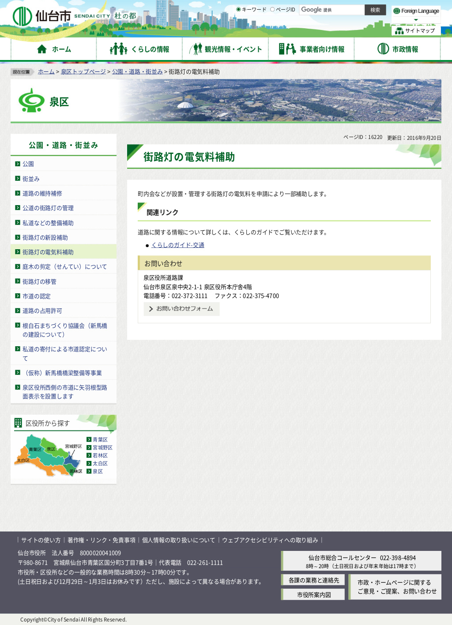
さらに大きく (368, 19)
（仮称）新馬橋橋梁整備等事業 (62, 372)
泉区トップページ (83, 71)
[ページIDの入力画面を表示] (272, 30)
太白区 (100, 463)
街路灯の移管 (39, 281)
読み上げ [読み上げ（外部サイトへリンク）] (290, 8)
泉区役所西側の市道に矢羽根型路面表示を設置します (65, 391)
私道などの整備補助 (48, 222)
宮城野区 (103, 447)
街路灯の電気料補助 (48, 251)
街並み (31, 178)
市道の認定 (37, 295)
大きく (339, 19)
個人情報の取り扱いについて (178, 539)
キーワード (251, 30)
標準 (352, 9)
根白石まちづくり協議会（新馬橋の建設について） (65, 329)
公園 (28, 163)
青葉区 (100, 439)
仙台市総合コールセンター (343, 557)
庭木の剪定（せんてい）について (65, 266)
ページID (283, 30)
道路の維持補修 (42, 193)
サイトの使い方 (41, 539)
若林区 (100, 455)
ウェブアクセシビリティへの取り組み (270, 539)
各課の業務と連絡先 (314, 580)
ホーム (46, 71)
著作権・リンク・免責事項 (102, 539)
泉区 (97, 471)
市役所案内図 (314, 594)
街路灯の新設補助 (45, 236)
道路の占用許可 (42, 310)
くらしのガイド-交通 (177, 244)
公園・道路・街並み (137, 71)
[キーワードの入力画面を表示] (238, 30)
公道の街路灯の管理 (48, 207)
